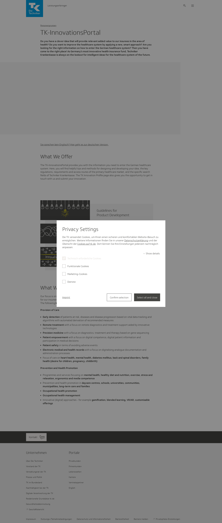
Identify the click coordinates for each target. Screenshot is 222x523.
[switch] (151, 253)
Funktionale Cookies (78, 266)
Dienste (71, 281)
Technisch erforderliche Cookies (84, 258)
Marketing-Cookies (77, 274)
